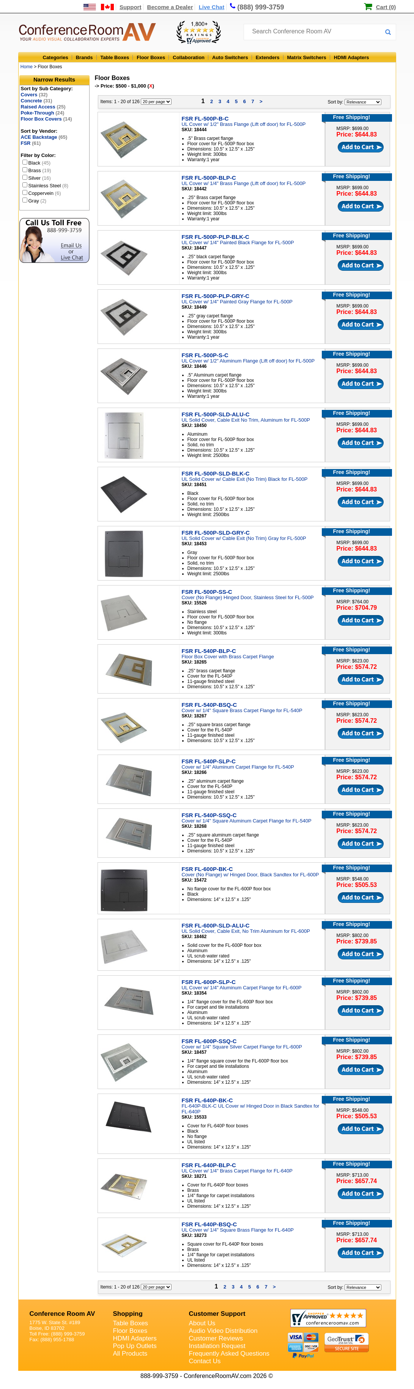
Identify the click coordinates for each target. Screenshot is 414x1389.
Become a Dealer (170, 7)
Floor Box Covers (46, 119)
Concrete (36, 101)
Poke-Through (43, 113)
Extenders (268, 57)
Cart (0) (386, 7)
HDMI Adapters (351, 57)
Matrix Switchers (306, 57)
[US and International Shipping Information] (99, 7)
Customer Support (217, 1313)
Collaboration (189, 57)
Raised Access (43, 107)
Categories (55, 57)
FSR (31, 143)
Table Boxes (115, 57)
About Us (202, 1323)
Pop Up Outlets (135, 1346)
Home (26, 66)
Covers (34, 94)
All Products (130, 1353)
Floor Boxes (151, 57)
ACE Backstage (44, 137)
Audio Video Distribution (223, 1330)
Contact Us (205, 1361)
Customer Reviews (216, 1338)
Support (131, 7)
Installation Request (217, 1346)
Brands (84, 57)
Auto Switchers (230, 57)
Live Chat (212, 7)
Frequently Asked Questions (229, 1353)
